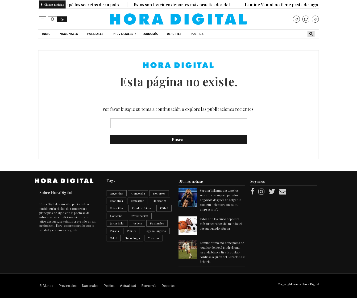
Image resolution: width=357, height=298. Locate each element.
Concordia (138, 193)
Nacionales (157, 223)
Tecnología (132, 238)
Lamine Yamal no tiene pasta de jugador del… (293, 5)
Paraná (114, 231)
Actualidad (128, 286)
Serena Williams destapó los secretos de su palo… (76, 5)
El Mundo (46, 286)
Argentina (116, 193)
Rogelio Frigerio (155, 231)
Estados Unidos (142, 208)
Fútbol (164, 208)
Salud (113, 238)
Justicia (137, 223)
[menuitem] (47, 34)
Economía (116, 201)
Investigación (139, 216)
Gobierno (116, 216)
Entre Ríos (117, 208)
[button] (42, 19)
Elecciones (159, 201)
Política (131, 231)
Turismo (153, 238)
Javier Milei (117, 223)
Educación (137, 201)
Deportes (159, 193)
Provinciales (68, 286)
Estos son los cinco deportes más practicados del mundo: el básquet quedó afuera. (221, 223)
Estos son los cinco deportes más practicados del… (186, 5)
